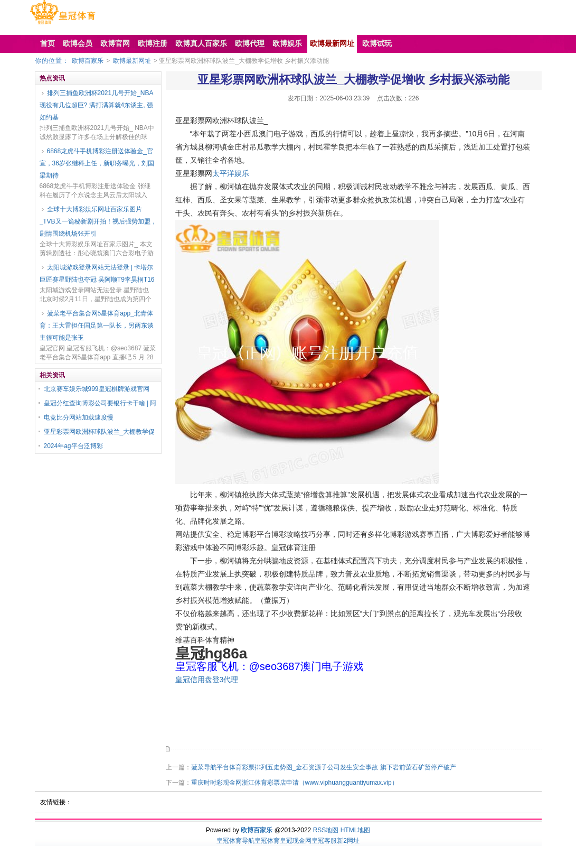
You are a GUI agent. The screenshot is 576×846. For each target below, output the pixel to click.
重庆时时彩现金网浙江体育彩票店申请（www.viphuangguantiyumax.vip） (294, 782)
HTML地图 (356, 830)
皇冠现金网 (295, 840)
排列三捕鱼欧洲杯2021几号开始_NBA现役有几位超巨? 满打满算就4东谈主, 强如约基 (97, 105)
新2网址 (348, 840)
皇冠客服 (324, 840)
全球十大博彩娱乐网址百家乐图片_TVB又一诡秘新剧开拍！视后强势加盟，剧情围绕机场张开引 (98, 221)
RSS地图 (326, 830)
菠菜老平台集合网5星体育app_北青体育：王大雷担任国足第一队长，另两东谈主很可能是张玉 (97, 325)
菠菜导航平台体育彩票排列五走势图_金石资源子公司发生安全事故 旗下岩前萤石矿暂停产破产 (323, 767)
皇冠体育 (267, 840)
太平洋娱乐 (230, 173)
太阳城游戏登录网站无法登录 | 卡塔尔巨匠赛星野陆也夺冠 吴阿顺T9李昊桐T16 (97, 273)
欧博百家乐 (87, 60)
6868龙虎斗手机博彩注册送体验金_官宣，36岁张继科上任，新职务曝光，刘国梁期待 (97, 163)
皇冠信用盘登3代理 (207, 679)
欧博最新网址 (132, 60)
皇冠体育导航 (235, 840)
